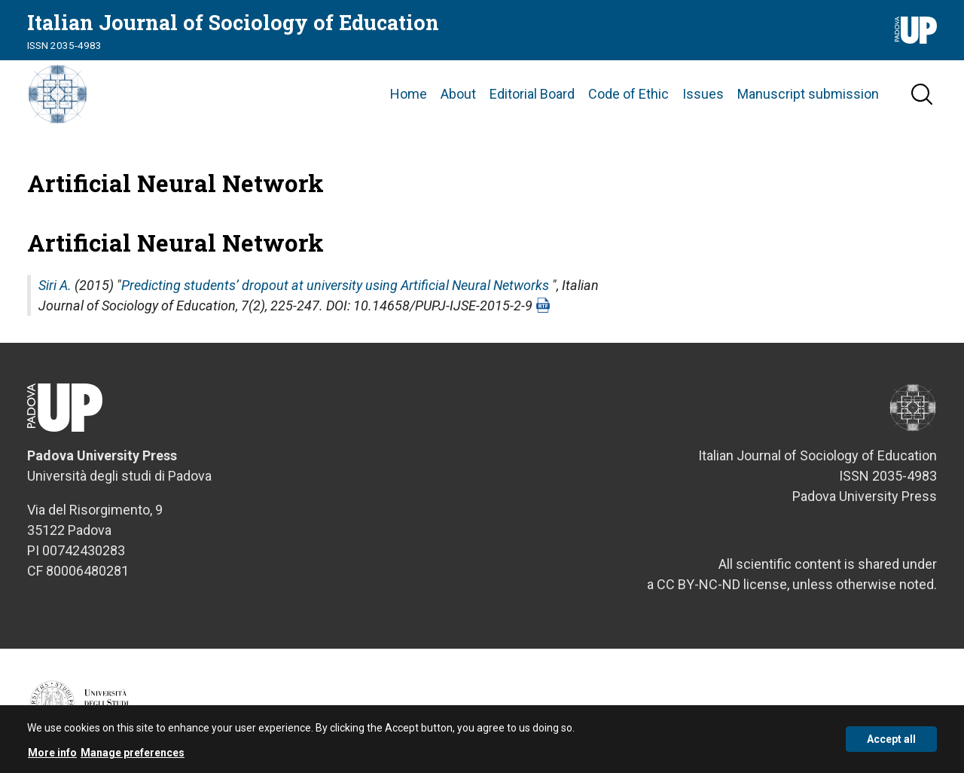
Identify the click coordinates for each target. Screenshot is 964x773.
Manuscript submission (808, 94)
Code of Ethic (628, 94)
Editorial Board (532, 94)
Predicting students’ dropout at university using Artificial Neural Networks (335, 285)
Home (408, 94)
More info (52, 758)
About (458, 94)
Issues (703, 94)
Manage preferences (133, 758)
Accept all (891, 745)
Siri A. (55, 285)
